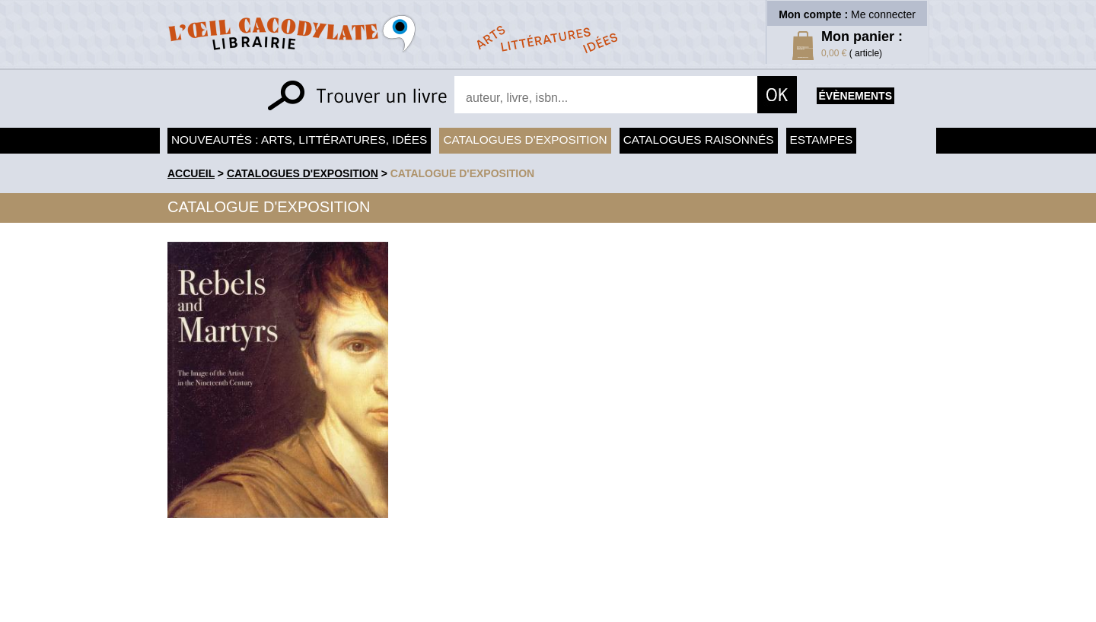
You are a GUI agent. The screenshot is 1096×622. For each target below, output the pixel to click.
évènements (855, 96)
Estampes (821, 139)
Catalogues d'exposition (525, 139)
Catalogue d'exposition (462, 173)
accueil (191, 173)
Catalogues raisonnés (698, 139)
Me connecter (883, 14)
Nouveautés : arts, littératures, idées (299, 139)
